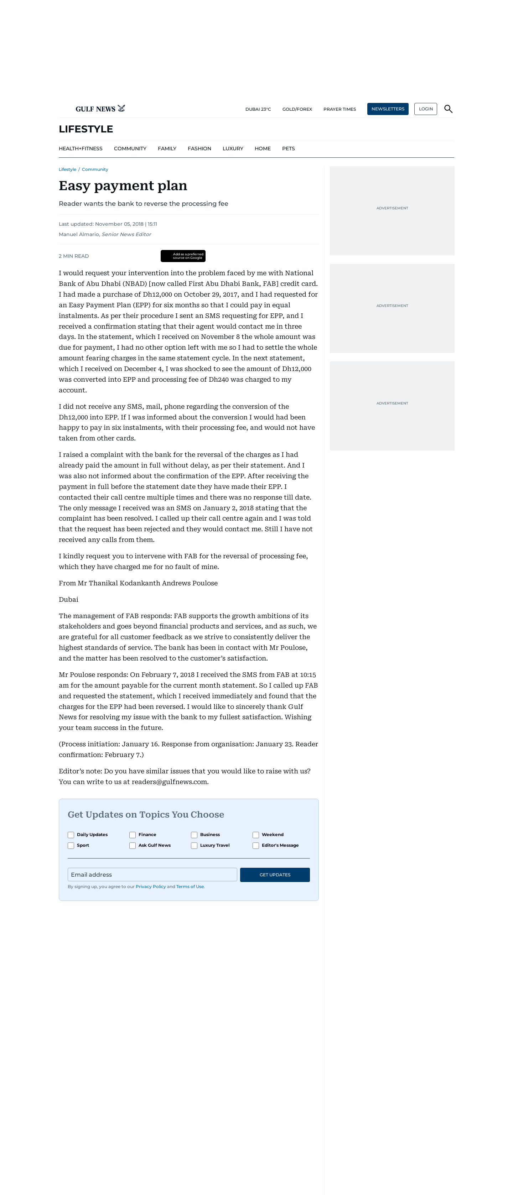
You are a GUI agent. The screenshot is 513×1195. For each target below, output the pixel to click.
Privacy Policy (151, 886)
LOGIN (426, 108)
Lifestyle (67, 169)
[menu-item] (81, 149)
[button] (64, 109)
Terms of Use (190, 886)
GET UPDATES (275, 874)
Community (95, 169)
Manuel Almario (79, 234)
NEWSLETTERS (388, 108)
